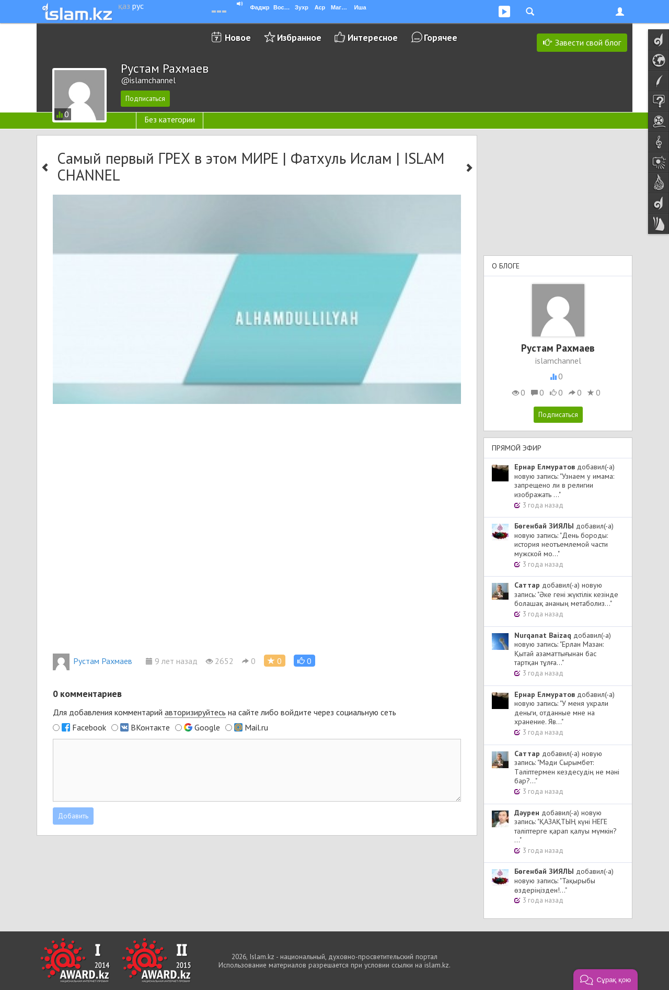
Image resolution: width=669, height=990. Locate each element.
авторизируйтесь (195, 712)
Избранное (299, 37)
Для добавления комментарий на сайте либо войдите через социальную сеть (224, 712)
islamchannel (558, 360)
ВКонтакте (150, 727)
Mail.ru (256, 727)
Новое (238, 37)
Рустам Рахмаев (92, 661)
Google (207, 727)
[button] (304, 661)
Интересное (373, 37)
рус (138, 6)
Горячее (440, 37)
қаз (124, 6)
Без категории (169, 119)
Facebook (89, 727)
